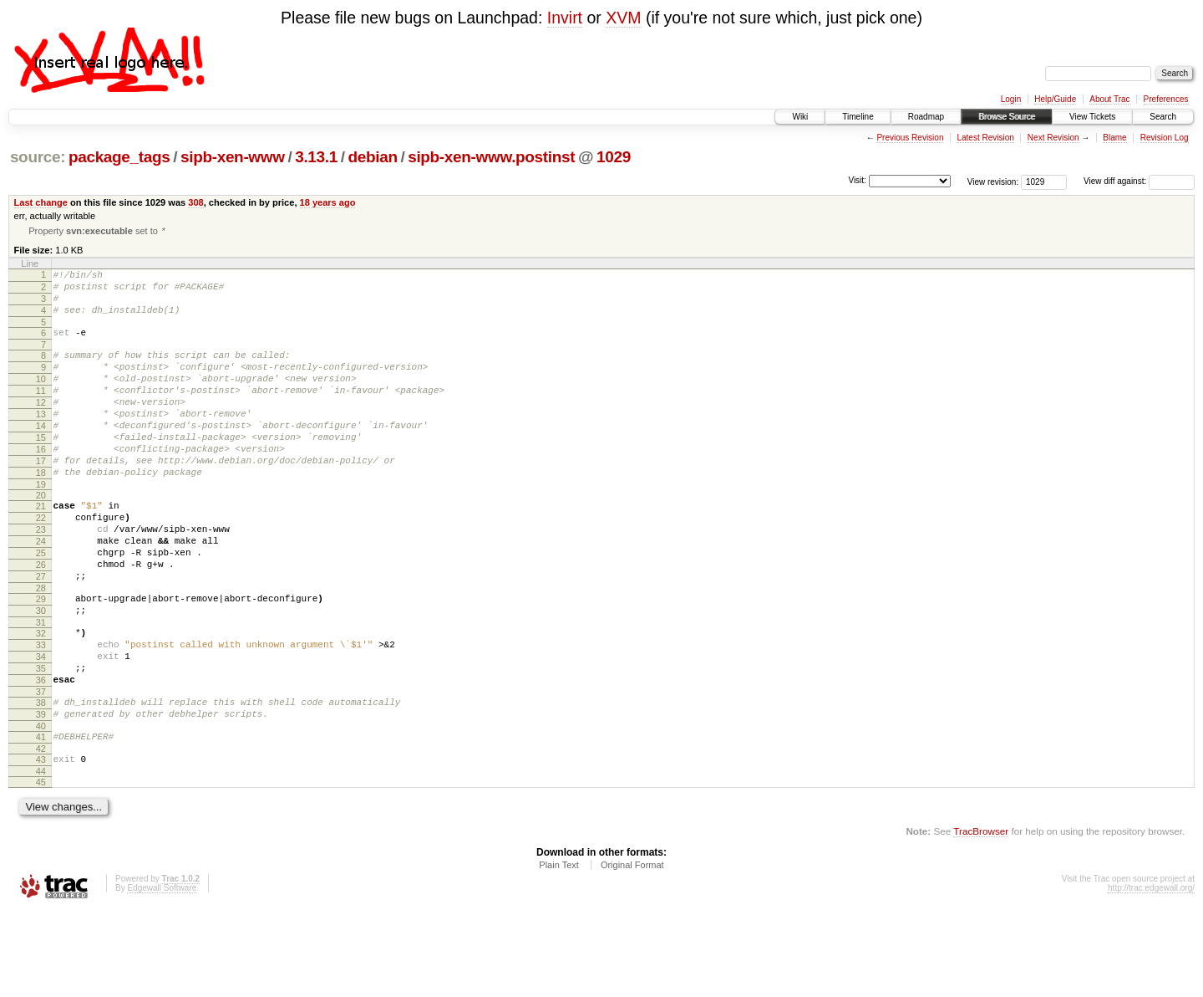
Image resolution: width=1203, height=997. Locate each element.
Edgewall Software (161, 974)
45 (41, 869)
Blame (1114, 137)
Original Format (632, 952)
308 (195, 202)
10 (41, 398)
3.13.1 (316, 157)
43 (41, 844)
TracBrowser (980, 918)
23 (41, 576)
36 (41, 754)
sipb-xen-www (232, 157)
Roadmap (926, 116)
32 (41, 698)
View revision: (993, 181)
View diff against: (1139, 181)
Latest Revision (985, 137)
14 (41, 455)
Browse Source (1006, 116)
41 (41, 819)
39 (41, 794)
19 (41, 526)
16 (41, 483)
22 (41, 562)
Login (1011, 99)
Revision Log (1164, 137)
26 (41, 619)
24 (41, 590)
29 (41, 658)
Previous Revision (909, 137)
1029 (613, 157)
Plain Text (559, 952)
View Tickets (1092, 116)
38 (41, 780)
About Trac (1109, 99)
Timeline (857, 116)
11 (41, 412)
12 (41, 427)
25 (41, 605)
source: (37, 157)
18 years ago (328, 202)
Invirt (564, 17)
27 (41, 633)
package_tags (119, 157)
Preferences (1166, 99)
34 (41, 726)
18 (41, 512)
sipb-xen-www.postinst (491, 157)
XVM (623, 17)
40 (41, 808)
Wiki (800, 116)
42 (41, 833)
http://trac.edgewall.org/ (1151, 974)
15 (41, 469)
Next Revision (1053, 137)
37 (41, 769)
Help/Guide (1055, 99)
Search (1163, 116)
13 (41, 441)
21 (41, 548)
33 (41, 712)
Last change (41, 202)
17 (41, 498)
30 (41, 672)
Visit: (857, 180)
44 (41, 858)
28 (41, 647)
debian (372, 157)
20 (41, 537)
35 (41, 740)
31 (41, 687)
